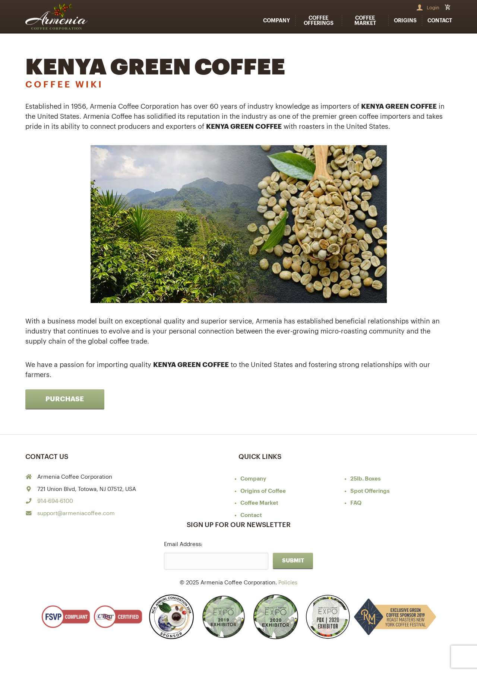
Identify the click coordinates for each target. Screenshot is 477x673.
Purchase (64, 399)
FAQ (355, 503)
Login (433, 7)
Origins (405, 20)
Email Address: (183, 544)
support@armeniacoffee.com (76, 513)
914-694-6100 (55, 501)
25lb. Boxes (365, 479)
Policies (288, 583)
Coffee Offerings (319, 20)
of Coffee (263, 491)
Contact (439, 20)
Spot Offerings (370, 491)
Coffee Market (365, 20)
